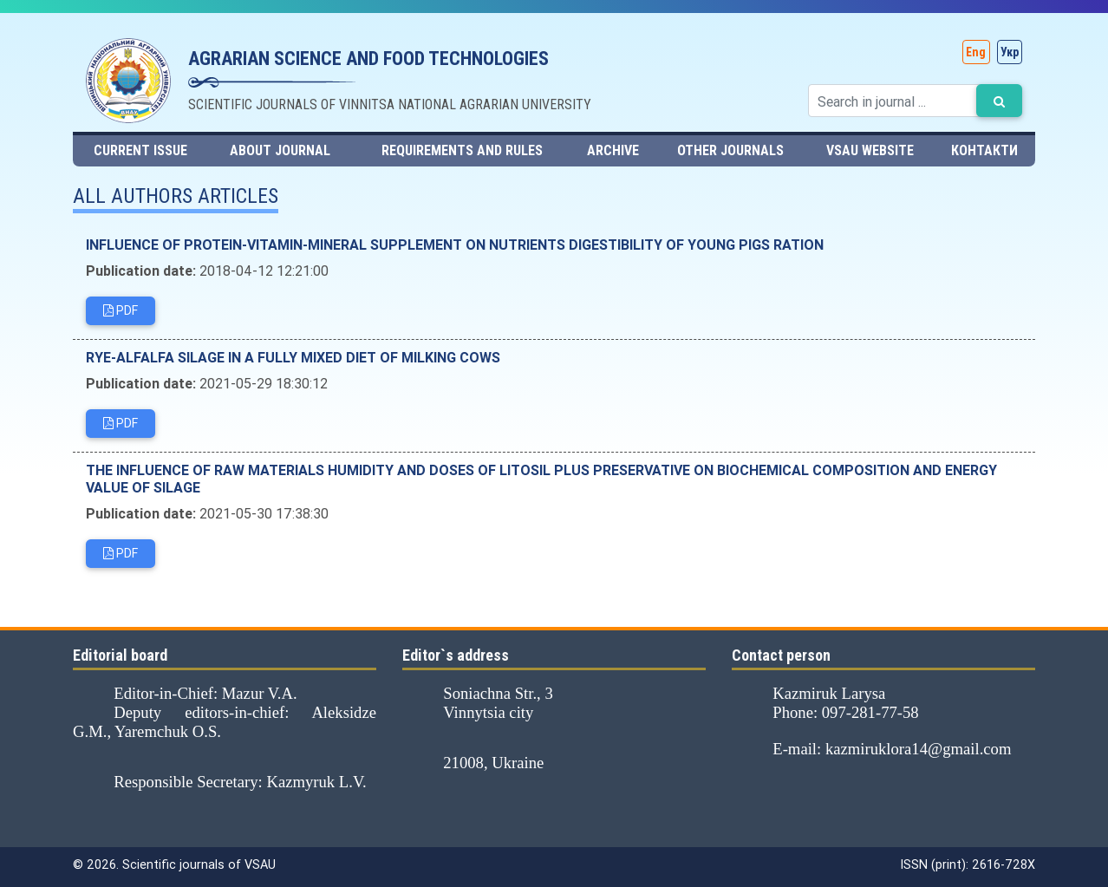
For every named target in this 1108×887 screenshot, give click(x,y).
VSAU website (870, 150)
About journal (280, 150)
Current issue (140, 150)
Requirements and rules (462, 150)
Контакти (984, 150)
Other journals (730, 150)
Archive (613, 150)
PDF (120, 312)
